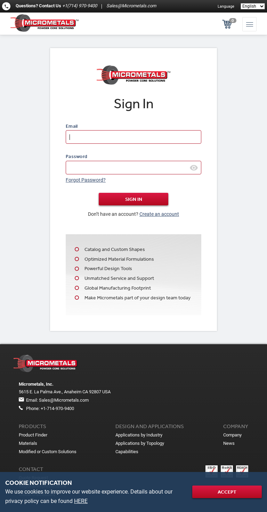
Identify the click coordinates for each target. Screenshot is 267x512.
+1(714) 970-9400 (79, 5)
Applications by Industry (138, 435)
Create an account (159, 214)
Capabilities (126, 451)
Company (232, 435)
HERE (81, 501)
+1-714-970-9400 (57, 408)
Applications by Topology (139, 443)
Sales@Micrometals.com (130, 5)
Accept (227, 492)
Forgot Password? (86, 180)
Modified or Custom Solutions (47, 451)
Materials (28, 443)
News (229, 443)
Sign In (133, 199)
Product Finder (33, 435)
